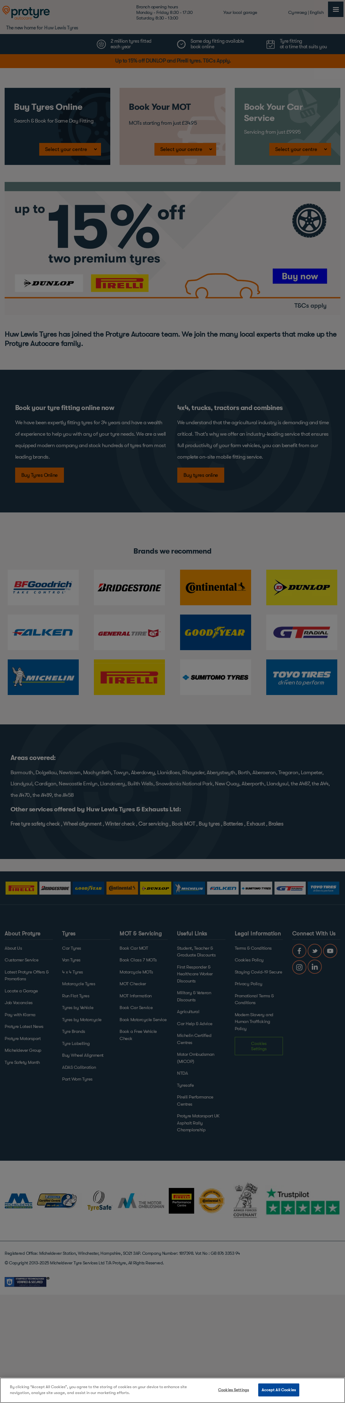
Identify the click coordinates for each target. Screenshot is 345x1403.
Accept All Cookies (279, 1390)
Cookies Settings (233, 1390)
